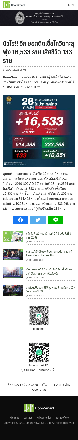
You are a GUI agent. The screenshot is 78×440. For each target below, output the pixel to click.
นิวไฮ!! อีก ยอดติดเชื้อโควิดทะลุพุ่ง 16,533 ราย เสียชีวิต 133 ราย (38, 51)
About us (14, 418)
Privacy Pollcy (44, 418)
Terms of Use (62, 418)
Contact (28, 418)
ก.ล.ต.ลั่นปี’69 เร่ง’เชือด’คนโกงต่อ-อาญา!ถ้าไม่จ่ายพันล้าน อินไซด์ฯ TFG (49, 253)
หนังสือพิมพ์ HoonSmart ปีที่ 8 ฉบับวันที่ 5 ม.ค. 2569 (48, 235)
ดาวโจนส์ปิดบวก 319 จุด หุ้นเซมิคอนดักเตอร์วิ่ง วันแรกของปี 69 (50, 289)
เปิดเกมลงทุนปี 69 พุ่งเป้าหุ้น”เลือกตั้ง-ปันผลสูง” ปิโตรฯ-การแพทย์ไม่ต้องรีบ (49, 271)
